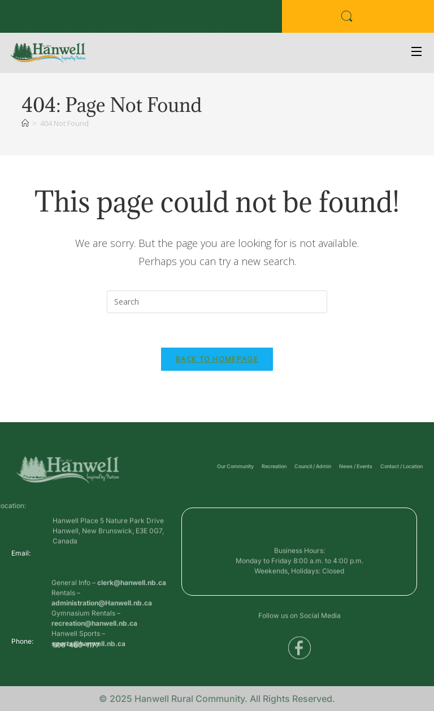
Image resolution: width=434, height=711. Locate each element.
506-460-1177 (76, 647)
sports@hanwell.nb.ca (88, 665)
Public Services (110, 19)
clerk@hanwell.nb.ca (131, 604)
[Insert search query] (217, 302)
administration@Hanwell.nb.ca (101, 624)
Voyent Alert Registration (187, 19)
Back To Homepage (217, 359)
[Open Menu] (417, 53)
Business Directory (42, 19)
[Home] (25, 123)
